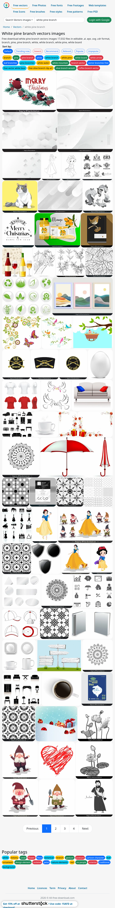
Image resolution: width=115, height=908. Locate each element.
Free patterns (75, 11)
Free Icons (19, 11)
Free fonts (57, 5)
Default (8, 51)
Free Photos (39, 5)
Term (52, 888)
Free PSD (93, 11)
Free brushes (37, 11)
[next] (85, 828)
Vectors (17, 27)
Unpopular (93, 51)
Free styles (56, 11)
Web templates (97, 5)
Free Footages (75, 5)
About (72, 888)
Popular (80, 51)
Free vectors (20, 5)
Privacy (62, 888)
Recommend (52, 51)
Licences (42, 888)
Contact (82, 888)
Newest (37, 51)
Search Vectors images (18, 20)
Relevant (67, 51)
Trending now (22, 51)
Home (6, 27)
